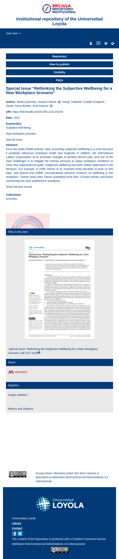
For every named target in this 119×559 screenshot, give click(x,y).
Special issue (14, 139)
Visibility (59, 72)
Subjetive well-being (18, 127)
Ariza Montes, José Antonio (31, 105)
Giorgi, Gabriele (72, 101)
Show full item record (19, 186)
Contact (17, 528)
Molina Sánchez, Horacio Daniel (36, 101)
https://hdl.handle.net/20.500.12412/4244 (37, 111)
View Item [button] (13, 33)
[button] (112, 43)
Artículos (11, 198)
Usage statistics (17, 394)
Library (16, 523)
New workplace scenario (21, 133)
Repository (59, 56)
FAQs (59, 80)
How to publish (59, 64)
